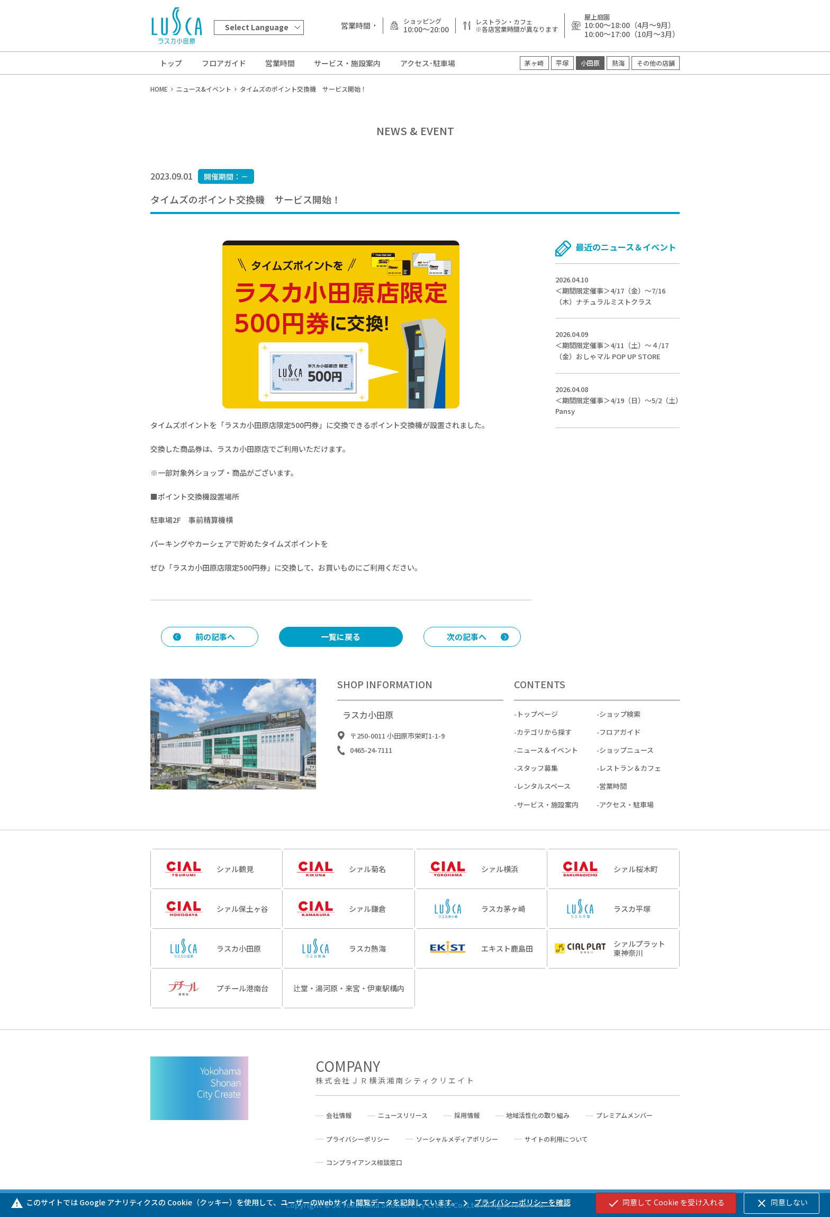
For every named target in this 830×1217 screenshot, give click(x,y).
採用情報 (467, 1115)
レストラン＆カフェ (630, 778)
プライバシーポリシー (358, 1139)
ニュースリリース (403, 1115)
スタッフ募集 (537, 778)
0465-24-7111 (371, 760)
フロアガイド (224, 63)
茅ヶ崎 (534, 62)
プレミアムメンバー (624, 1115)
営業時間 (280, 63)
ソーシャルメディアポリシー (457, 1139)
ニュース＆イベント (547, 760)
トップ (171, 63)
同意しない (781, 1203)
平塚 (562, 62)
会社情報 (338, 1115)
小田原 (590, 62)
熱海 (618, 62)
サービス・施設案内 (347, 63)
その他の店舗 (656, 62)
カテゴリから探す (544, 742)
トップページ (537, 724)
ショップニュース (626, 760)
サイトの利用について (556, 1139)
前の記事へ (215, 636)
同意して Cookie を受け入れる (666, 1203)
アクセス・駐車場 (626, 814)
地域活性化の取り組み (538, 1115)
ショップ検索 (619, 724)
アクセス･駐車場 (427, 63)
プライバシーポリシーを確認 (515, 1202)
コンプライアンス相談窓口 (364, 1162)
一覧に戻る (340, 636)
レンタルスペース (544, 796)
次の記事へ (466, 636)
